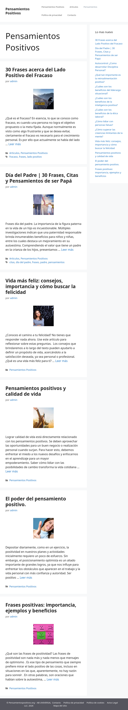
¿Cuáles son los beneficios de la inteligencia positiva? (106, 102)
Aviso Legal (112, 702)
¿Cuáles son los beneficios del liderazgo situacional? (108, 90)
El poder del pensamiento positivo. (35, 501)
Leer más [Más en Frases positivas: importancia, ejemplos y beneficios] (53, 679)
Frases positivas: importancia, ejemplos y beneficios (40, 608)
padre (43, 262)
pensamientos (56, 262)
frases (22, 156)
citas (12, 262)
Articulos (74, 6)
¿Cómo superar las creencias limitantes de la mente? (109, 133)
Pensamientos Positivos (17, 11)
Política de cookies (95, 702)
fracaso (13, 156)
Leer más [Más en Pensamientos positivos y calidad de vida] (11, 471)
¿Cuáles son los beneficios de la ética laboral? (106, 113)
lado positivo (34, 156)
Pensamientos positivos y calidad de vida (35, 391)
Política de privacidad (52, 15)
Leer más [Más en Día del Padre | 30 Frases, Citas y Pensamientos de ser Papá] (67, 250)
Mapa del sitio (60, 705)
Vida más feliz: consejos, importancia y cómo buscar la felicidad (40, 286)
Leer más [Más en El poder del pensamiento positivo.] (26, 577)
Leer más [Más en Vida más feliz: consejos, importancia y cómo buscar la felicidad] (61, 361)
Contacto (71, 15)
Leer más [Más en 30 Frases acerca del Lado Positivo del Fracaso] (14, 144)
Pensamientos (90, 6)
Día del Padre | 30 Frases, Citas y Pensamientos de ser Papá (41, 178)
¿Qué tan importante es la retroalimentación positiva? (108, 78)
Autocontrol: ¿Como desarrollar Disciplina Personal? (106, 67)
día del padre (23, 262)
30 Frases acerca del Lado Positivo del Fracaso (35, 72)
